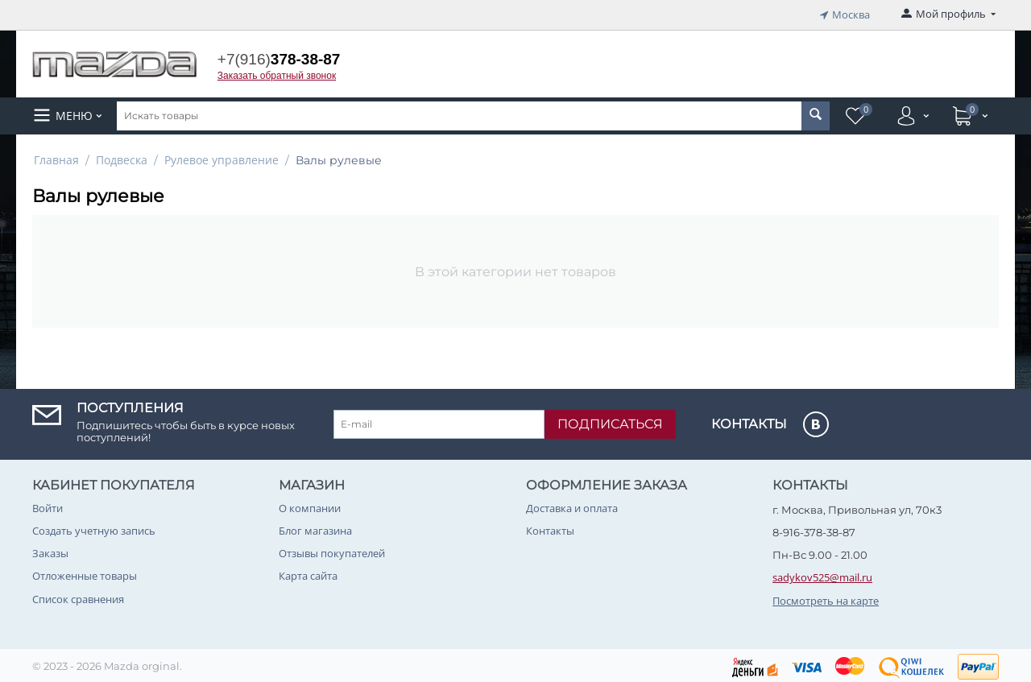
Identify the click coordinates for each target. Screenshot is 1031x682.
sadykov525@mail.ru (822, 575)
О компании (310, 505)
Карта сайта (308, 574)
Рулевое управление (221, 157)
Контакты (550, 528)
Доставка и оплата (572, 505)
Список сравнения (78, 596)
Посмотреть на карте (825, 598)
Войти (47, 505)
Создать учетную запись (93, 528)
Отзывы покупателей (332, 551)
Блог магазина (315, 528)
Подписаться (610, 421)
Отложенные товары (84, 574)
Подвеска (121, 157)
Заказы (50, 551)
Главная (56, 157)
